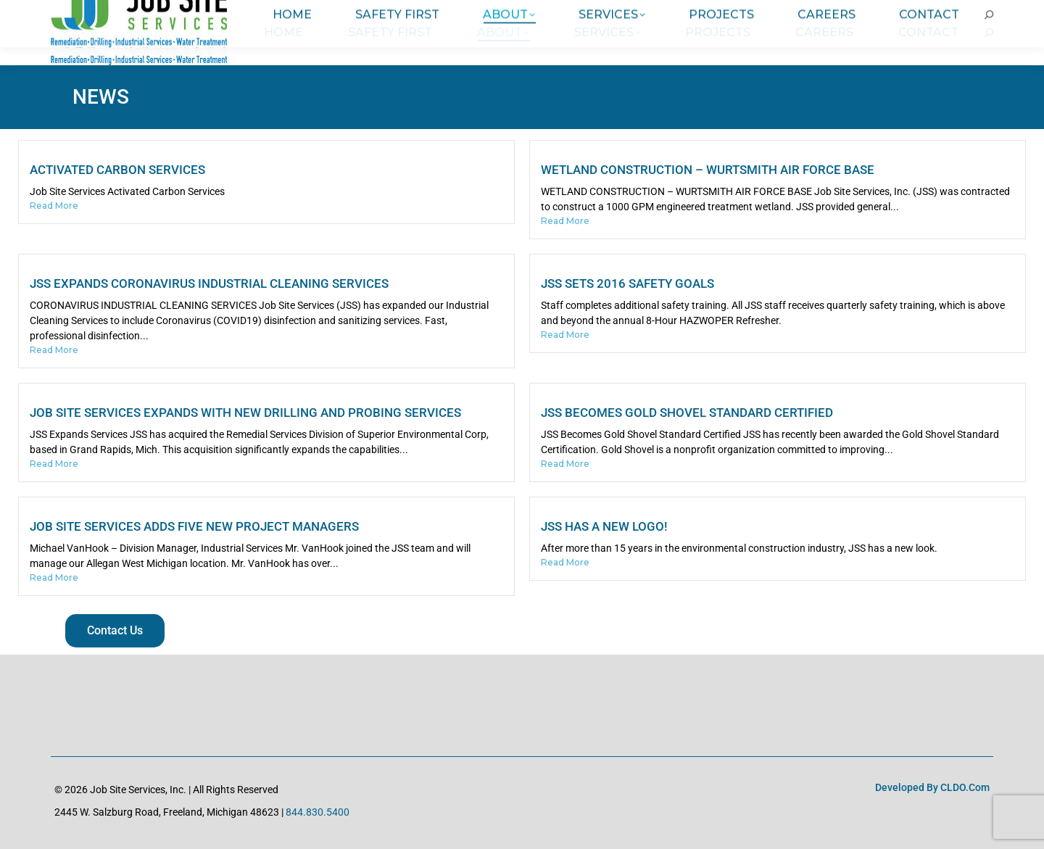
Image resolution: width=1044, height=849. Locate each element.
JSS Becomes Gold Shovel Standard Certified (687, 412)
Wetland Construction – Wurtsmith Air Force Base (707, 169)
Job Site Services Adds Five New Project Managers (194, 526)
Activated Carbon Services (117, 169)
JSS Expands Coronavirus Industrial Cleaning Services (209, 283)
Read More (54, 205)
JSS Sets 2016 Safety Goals (627, 283)
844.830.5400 (317, 812)
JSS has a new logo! (604, 526)
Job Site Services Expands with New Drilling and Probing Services (245, 412)
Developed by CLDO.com (932, 787)
